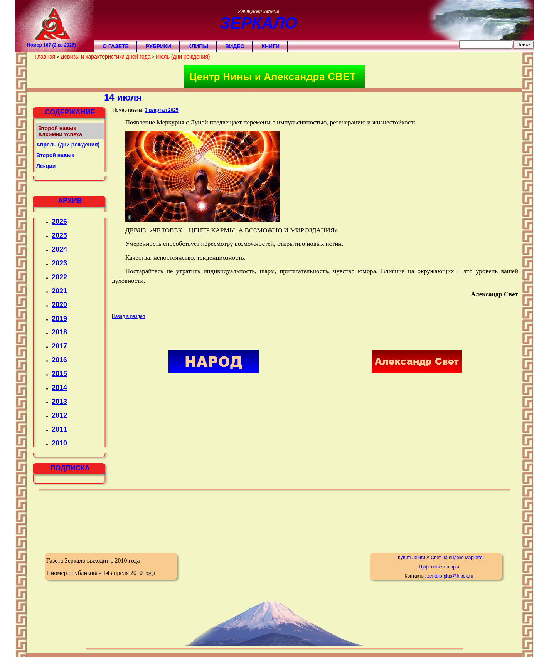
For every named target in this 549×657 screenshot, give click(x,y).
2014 (59, 388)
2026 (59, 221)
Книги (270, 46)
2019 (59, 319)
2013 (59, 401)
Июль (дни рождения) (183, 57)
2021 (59, 291)
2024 (59, 249)
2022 (59, 277)
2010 (59, 443)
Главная (45, 57)
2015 (59, 374)
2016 (59, 360)
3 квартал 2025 (161, 110)
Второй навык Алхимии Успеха (60, 131)
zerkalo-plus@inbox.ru (450, 576)
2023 (59, 263)
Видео (234, 46)
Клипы (198, 46)
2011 (59, 429)
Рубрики (158, 46)
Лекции (46, 166)
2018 (59, 332)
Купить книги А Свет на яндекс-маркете (440, 557)
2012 (59, 415)
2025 (59, 235)
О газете (116, 46)
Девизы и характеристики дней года (105, 57)
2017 (59, 346)
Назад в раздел (128, 316)
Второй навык (55, 155)
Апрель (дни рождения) (67, 144)
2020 (59, 305)
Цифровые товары (439, 567)
